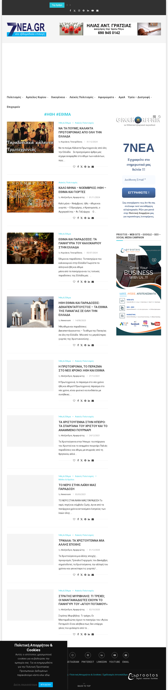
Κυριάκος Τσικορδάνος (71, 142)
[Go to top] (84, 686)
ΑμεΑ (122, 97)
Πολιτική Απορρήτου (139, 213)
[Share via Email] (93, 166)
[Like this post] (74, 166)
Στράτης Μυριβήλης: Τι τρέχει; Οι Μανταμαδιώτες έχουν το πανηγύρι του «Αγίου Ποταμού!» (83, 600)
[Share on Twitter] (81, 166)
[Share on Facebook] (78, 166)
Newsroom (66, 320)
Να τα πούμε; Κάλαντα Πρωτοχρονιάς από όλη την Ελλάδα (80, 132)
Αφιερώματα (106, 97)
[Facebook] (70, 10)
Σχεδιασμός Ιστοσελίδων (115, 674)
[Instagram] (79, 10)
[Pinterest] (83, 10)
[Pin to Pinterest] (85, 166)
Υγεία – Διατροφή (139, 97)
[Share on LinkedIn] (89, 166)
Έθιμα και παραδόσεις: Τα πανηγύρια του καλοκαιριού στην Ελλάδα (80, 243)
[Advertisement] (84, 68)
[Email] (97, 10)
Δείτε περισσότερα (25, 684)
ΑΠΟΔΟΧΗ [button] (46, 684)
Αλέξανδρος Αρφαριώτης (73, 197)
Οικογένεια (58, 97)
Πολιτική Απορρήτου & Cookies (85, 674)
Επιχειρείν (13, 106)
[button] (67, 5)
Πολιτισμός (14, 97)
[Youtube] (93, 10)
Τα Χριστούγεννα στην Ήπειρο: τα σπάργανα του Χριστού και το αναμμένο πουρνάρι (83, 426)
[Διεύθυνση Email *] (138, 179)
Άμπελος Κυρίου (36, 97)
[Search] (159, 116)
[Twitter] (75, 10)
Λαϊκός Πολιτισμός (81, 97)
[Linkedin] (88, 10)
